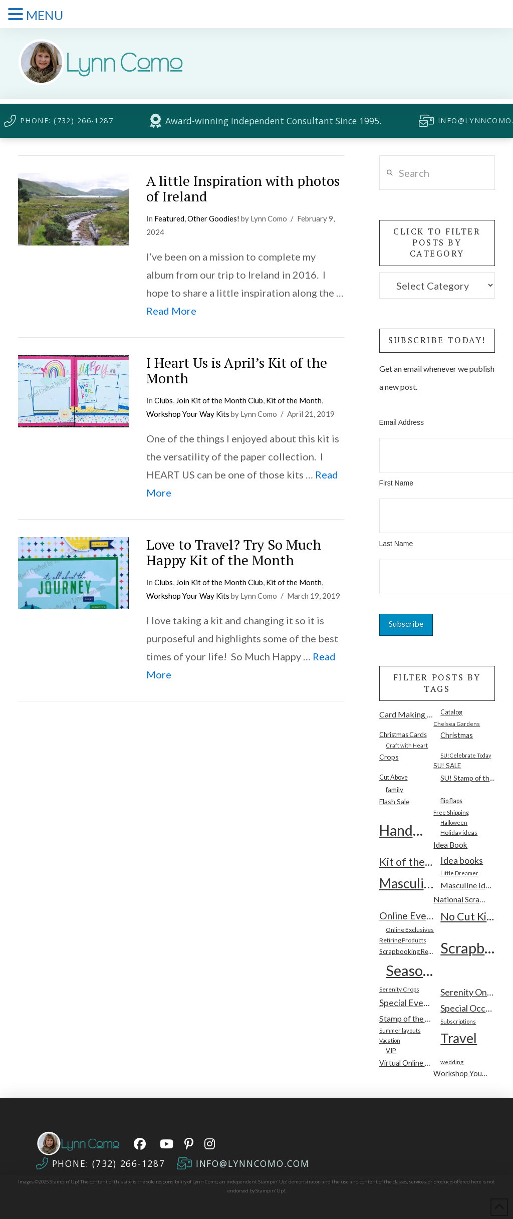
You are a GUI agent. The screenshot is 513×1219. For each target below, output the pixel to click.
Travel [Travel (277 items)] (458, 1038)
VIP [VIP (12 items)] (391, 1051)
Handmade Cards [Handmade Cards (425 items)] (406, 830)
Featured (169, 218)
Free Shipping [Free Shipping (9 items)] (451, 812)
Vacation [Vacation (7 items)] (389, 1040)
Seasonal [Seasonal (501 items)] (413, 970)
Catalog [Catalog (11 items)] (451, 712)
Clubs (163, 400)
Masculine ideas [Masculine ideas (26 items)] (467, 885)
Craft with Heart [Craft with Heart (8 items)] (407, 745)
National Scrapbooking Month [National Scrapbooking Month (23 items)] (460, 899)
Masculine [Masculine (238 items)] (406, 883)
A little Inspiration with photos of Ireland (243, 188)
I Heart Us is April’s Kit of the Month (236, 370)
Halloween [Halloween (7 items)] (453, 822)
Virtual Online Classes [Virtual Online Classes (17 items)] (406, 1063)
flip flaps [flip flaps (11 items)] (451, 801)
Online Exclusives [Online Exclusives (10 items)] (410, 929)
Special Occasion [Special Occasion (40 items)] (467, 1008)
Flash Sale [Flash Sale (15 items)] (394, 801)
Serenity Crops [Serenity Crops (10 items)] (399, 989)
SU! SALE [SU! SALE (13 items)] (447, 766)
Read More (171, 311)
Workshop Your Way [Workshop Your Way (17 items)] (460, 1073)
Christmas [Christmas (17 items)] (456, 735)
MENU (44, 15)
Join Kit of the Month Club (219, 400)
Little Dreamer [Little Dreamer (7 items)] (459, 873)
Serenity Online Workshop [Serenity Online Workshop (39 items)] (467, 992)
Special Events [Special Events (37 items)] (406, 1003)
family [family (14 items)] (394, 790)
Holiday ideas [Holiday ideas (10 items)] (458, 832)
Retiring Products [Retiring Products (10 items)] (402, 940)
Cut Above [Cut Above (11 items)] (393, 777)
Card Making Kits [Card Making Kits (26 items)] (406, 714)
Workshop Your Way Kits (187, 413)
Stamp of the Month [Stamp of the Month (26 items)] (406, 1018)
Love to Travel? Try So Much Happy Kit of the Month (233, 552)
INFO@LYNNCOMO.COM (253, 1163)
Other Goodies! (213, 218)
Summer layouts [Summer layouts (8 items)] (400, 1030)
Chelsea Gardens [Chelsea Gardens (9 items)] (456, 723)
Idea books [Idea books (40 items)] (461, 860)
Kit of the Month (294, 400)
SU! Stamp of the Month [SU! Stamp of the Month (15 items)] (467, 778)
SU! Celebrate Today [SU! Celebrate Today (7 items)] (465, 755)
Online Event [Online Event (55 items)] (406, 915)
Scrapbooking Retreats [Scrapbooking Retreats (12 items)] (406, 951)
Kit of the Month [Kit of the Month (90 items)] (406, 861)
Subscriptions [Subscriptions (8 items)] (458, 1021)
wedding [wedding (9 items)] (451, 1061)
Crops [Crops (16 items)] (389, 757)
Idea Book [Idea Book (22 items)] (450, 844)
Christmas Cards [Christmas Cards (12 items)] (403, 734)
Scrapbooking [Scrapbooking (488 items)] (467, 947)
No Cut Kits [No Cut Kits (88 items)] (467, 916)
